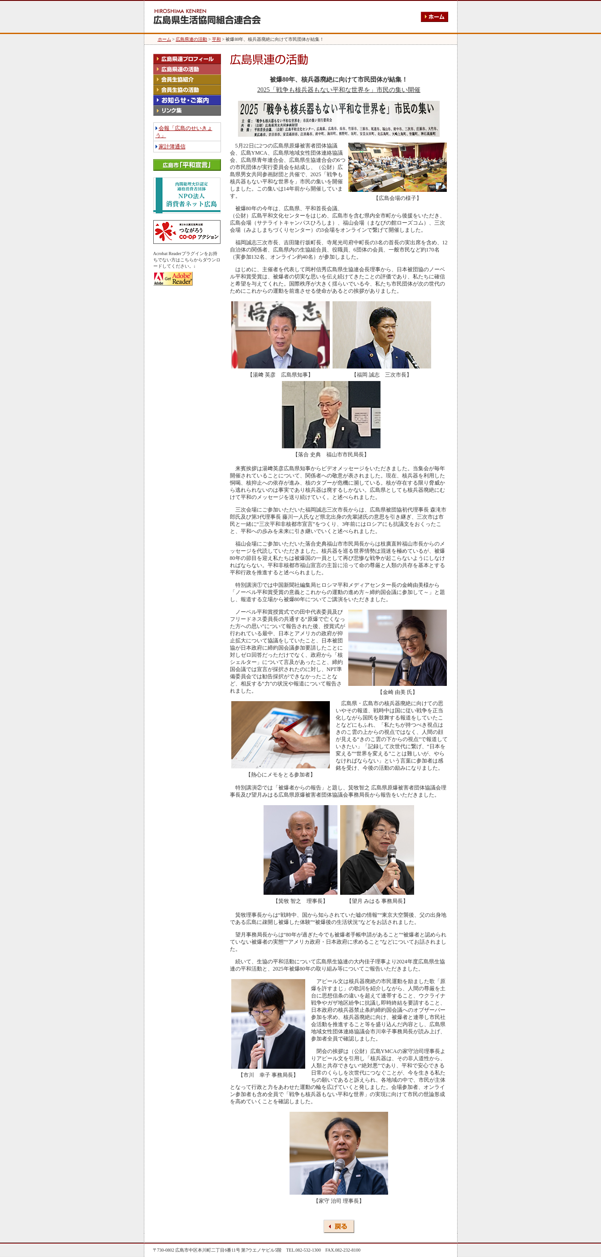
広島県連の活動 (191, 39)
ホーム (164, 39)
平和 (216, 39)
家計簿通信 (172, 146)
